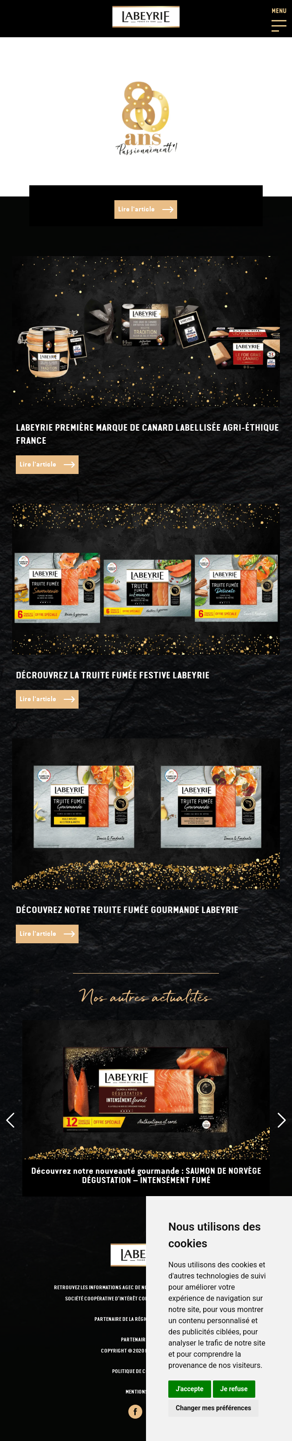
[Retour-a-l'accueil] (146, 17)
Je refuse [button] (234, 1389)
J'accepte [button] (190, 1389)
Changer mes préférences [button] (213, 1408)
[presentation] (10, 1120)
